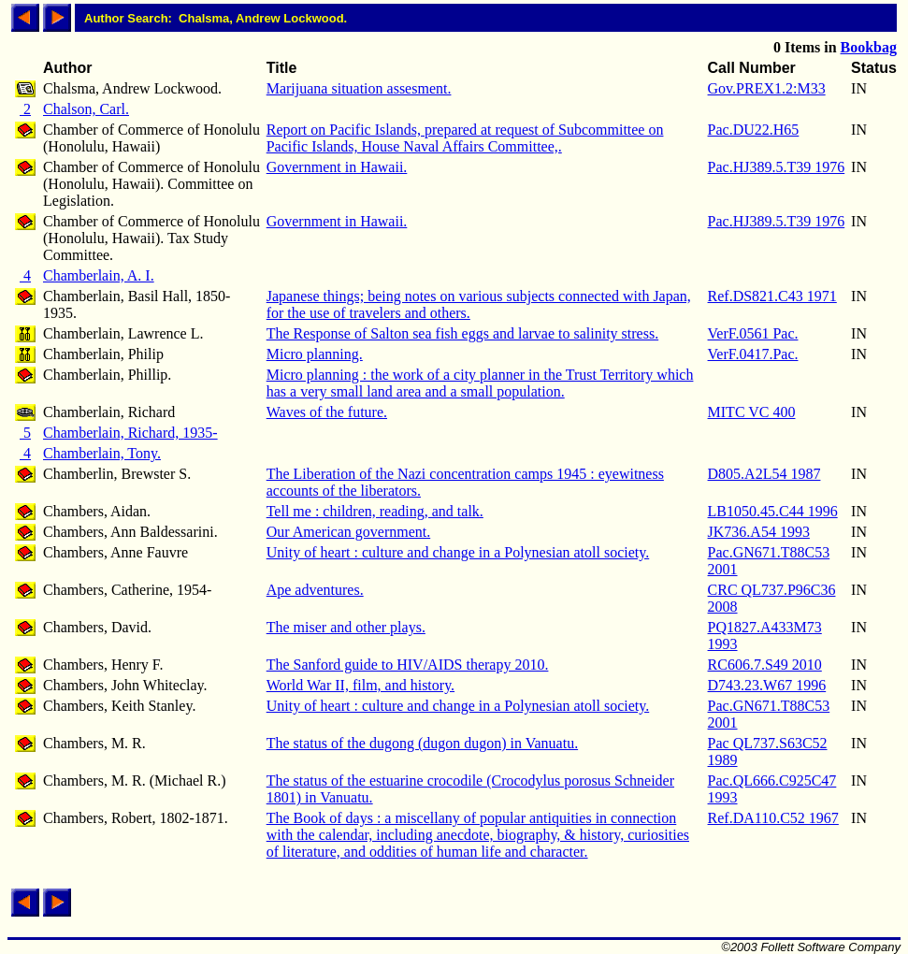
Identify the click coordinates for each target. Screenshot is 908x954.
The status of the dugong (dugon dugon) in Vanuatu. (422, 743)
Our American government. (349, 532)
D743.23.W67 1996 (767, 685)
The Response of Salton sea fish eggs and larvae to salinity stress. (462, 333)
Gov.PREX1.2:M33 (767, 88)
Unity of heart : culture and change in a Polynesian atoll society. (458, 552)
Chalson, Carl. (86, 109)
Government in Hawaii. (337, 167)
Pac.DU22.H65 (754, 129)
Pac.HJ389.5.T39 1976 (776, 167)
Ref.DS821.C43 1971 (772, 296)
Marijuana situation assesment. (359, 88)
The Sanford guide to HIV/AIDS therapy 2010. (408, 664)
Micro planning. (315, 354)
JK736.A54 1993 (759, 532)
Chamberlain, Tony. (102, 453)
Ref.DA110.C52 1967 (773, 818)
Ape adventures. (315, 590)
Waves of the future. (327, 412)
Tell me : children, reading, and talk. (375, 511)
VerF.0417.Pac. (753, 354)
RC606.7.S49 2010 (765, 664)
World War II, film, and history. (360, 685)
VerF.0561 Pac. (753, 333)
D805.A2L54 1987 (764, 474)
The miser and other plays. (346, 627)
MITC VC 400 (752, 412)
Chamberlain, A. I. (98, 275)
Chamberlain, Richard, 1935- (130, 433)
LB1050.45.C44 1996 (773, 511)
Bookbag (869, 47)
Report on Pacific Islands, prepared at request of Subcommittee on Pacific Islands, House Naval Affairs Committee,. (465, 138)
